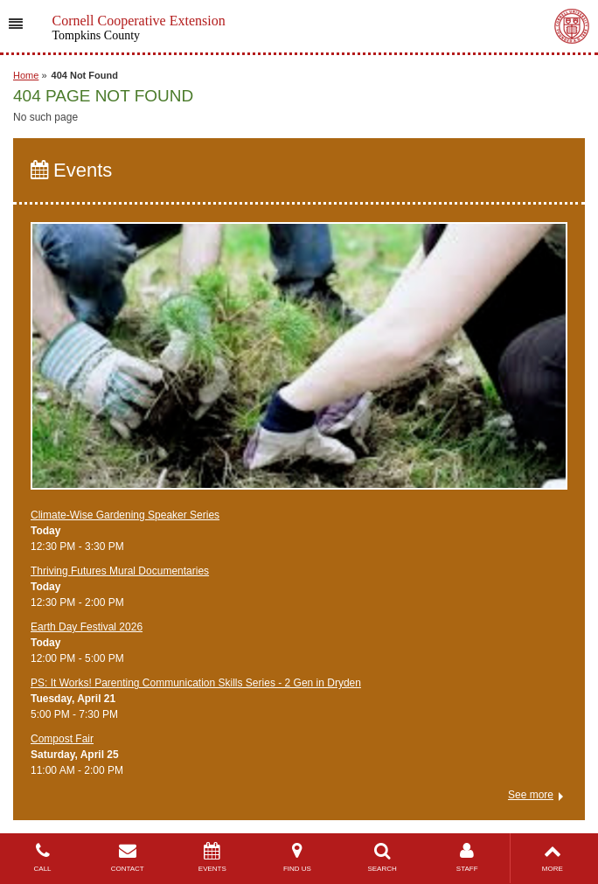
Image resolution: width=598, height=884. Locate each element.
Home (25, 75)
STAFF (467, 857)
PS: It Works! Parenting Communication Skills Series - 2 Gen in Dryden (196, 683)
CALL (42, 857)
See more (530, 795)
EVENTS (212, 857)
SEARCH (382, 857)
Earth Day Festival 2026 (87, 627)
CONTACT (127, 857)
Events (71, 170)
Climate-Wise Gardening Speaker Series (125, 515)
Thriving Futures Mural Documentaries (120, 571)
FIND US (297, 857)
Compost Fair (62, 739)
